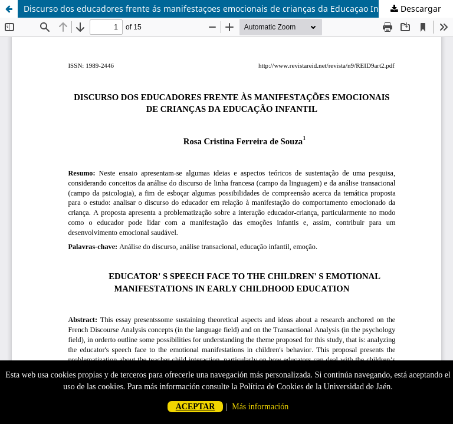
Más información (260, 406)
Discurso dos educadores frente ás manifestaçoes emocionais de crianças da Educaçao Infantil (211, 8)
